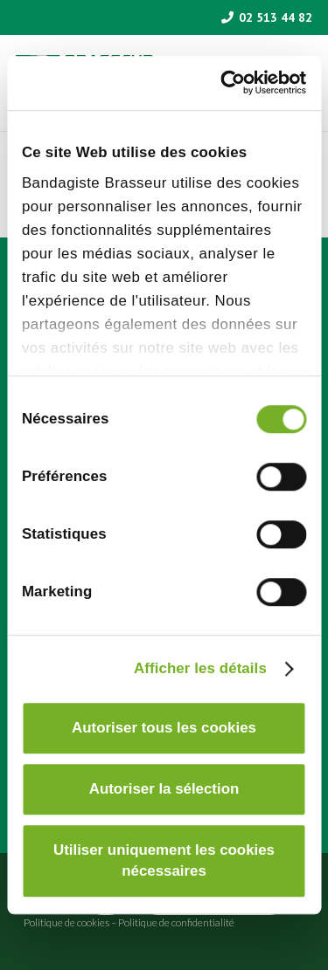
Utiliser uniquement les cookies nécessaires (164, 861)
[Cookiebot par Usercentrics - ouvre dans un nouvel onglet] (233, 83)
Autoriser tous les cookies (164, 727)
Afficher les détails (200, 668)
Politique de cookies (66, 922)
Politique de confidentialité (176, 922)
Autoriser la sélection (164, 789)
